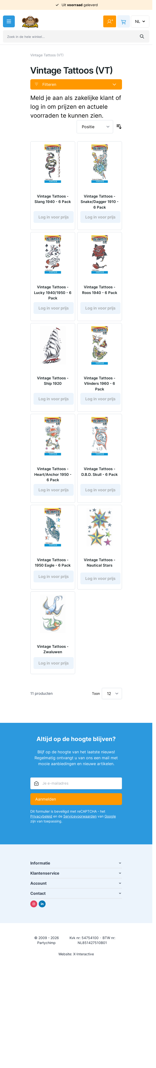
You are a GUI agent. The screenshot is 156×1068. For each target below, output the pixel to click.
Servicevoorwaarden (80, 816)
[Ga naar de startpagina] (30, 21)
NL (140, 21)
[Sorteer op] (95, 126)
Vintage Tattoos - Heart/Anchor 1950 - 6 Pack (52, 474)
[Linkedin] (42, 903)
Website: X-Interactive (76, 954)
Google (110, 816)
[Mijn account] (109, 21)
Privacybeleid (41, 816)
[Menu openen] (9, 21)
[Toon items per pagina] (112, 693)
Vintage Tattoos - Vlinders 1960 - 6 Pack (99, 383)
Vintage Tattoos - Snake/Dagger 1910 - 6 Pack (100, 202)
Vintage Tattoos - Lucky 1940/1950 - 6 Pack (52, 292)
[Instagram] (33, 903)
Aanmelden (45, 799)
